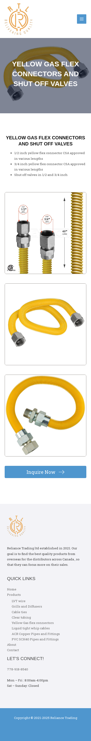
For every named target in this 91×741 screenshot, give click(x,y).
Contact (13, 650)
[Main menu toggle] (82, 19)
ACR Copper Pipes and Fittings (36, 634)
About (11, 644)
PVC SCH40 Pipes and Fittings (35, 639)
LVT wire (18, 601)
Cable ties (19, 612)
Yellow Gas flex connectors (33, 623)
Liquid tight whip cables (31, 628)
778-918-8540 (17, 669)
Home (11, 589)
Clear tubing (21, 617)
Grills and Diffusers (27, 606)
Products (14, 595)
